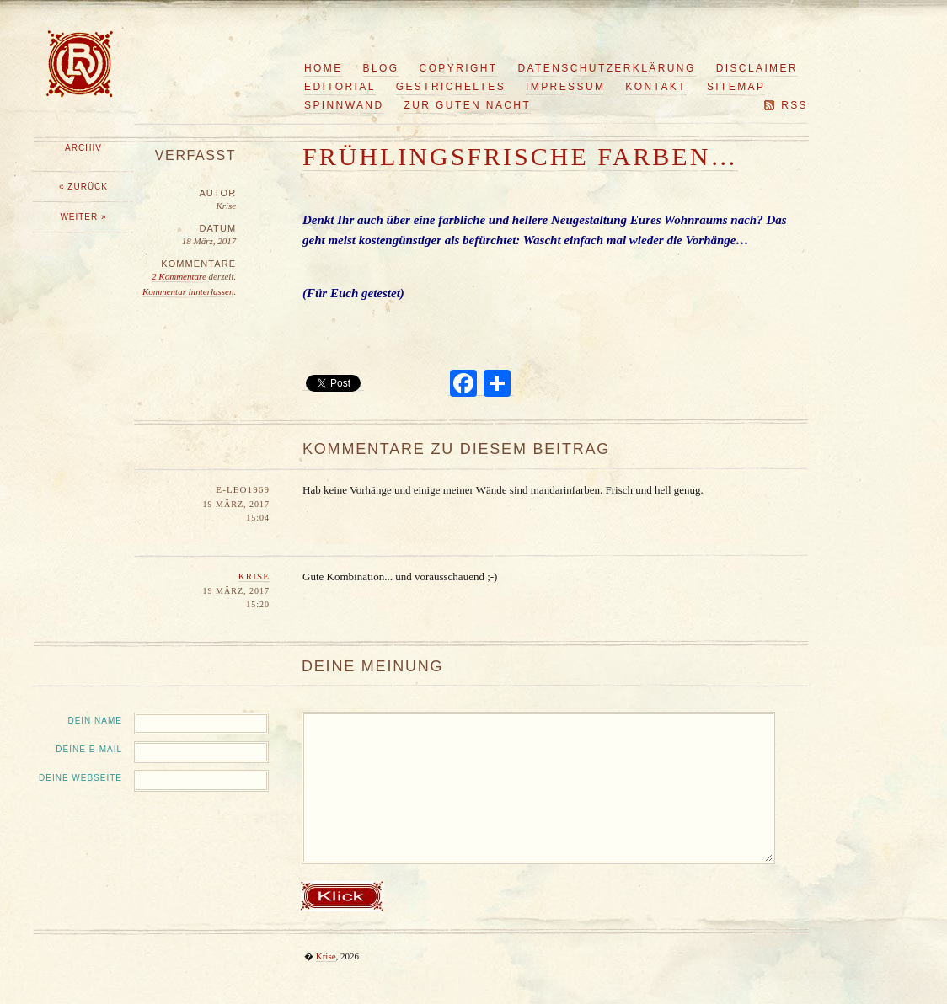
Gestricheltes (451, 87)
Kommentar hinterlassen (187, 291)
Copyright (459, 68)
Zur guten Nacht (468, 105)
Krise (254, 576)
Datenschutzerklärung (607, 68)
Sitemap (736, 87)
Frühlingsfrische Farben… (520, 156)
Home (323, 68)
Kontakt (656, 87)
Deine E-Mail (89, 749)
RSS (794, 105)
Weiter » (83, 217)
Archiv (83, 147)
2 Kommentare (180, 276)
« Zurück (83, 186)
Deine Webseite (80, 777)
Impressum (565, 87)
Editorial (340, 87)
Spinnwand (344, 105)
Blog (381, 68)
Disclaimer (757, 68)
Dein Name (94, 720)
